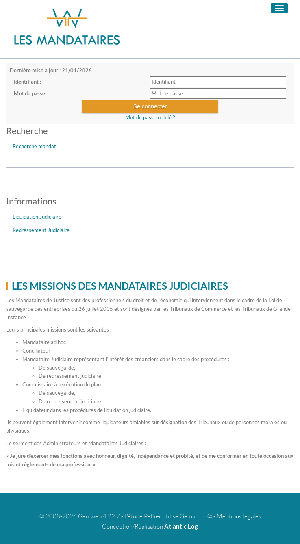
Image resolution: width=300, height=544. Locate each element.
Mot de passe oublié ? (150, 117)
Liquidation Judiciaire (37, 216)
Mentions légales (239, 516)
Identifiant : (27, 81)
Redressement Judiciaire (41, 230)
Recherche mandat (34, 146)
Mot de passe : (31, 93)
